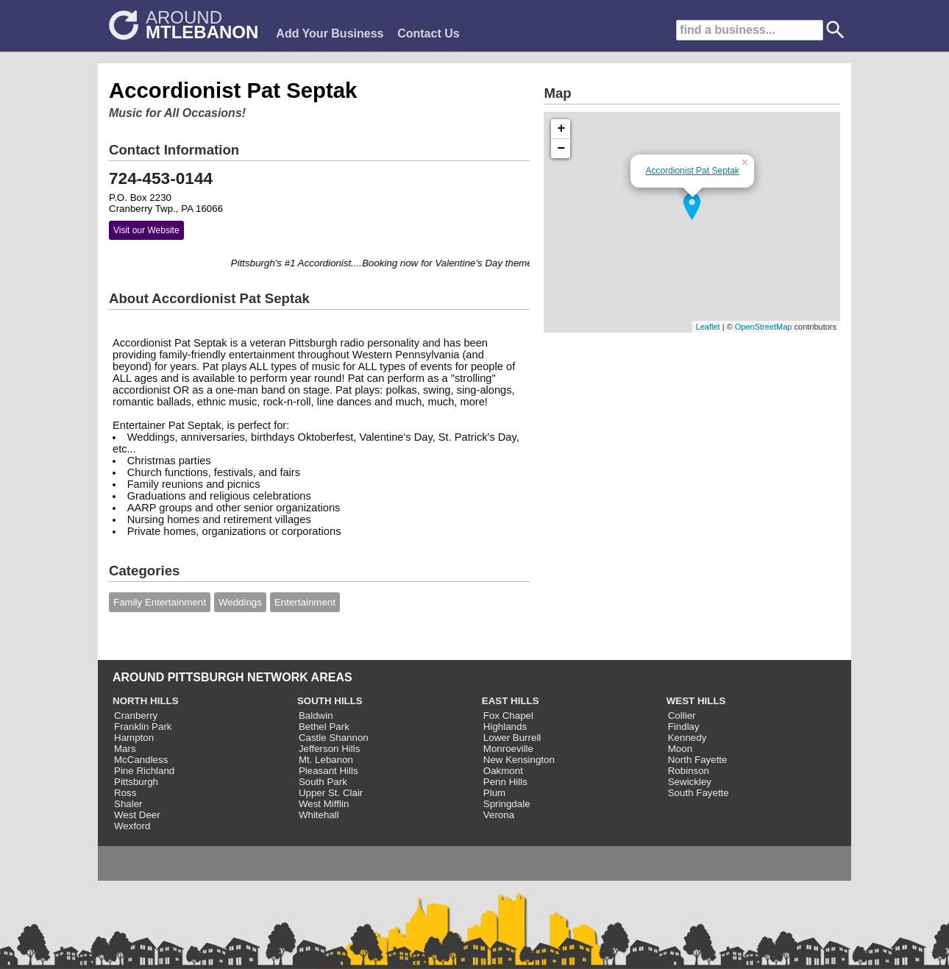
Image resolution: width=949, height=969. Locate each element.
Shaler (128, 803)
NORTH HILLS (146, 700)
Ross (125, 792)
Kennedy (687, 737)
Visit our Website (146, 230)
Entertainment (304, 602)
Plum (494, 792)
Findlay (684, 726)
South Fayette (698, 792)
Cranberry (135, 715)
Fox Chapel (508, 715)
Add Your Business (329, 33)
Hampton (134, 737)
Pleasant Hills (328, 770)
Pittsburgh (136, 781)
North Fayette (698, 759)
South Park (323, 781)
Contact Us (428, 33)
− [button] (562, 148)
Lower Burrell (512, 737)
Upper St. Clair (331, 792)
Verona (498, 814)
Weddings (240, 602)
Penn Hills (505, 781)
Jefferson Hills (329, 748)
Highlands (505, 726)
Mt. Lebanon (326, 759)
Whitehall (319, 814)
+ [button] (562, 129)
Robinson (688, 770)
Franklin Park (143, 726)
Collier (682, 715)
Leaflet (708, 326)
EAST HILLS (510, 700)
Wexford (132, 825)
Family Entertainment (159, 602)
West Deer (137, 814)
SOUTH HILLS (330, 700)
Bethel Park (324, 726)
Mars (125, 748)
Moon (680, 748)
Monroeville (508, 748)
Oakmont (503, 770)
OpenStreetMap (763, 326)
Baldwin (316, 715)
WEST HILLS (696, 700)
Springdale (506, 803)
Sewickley (689, 781)
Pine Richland (144, 770)
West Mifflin (324, 803)
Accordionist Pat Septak (692, 171)
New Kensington (519, 759)
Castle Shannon (334, 737)
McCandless (141, 759)
